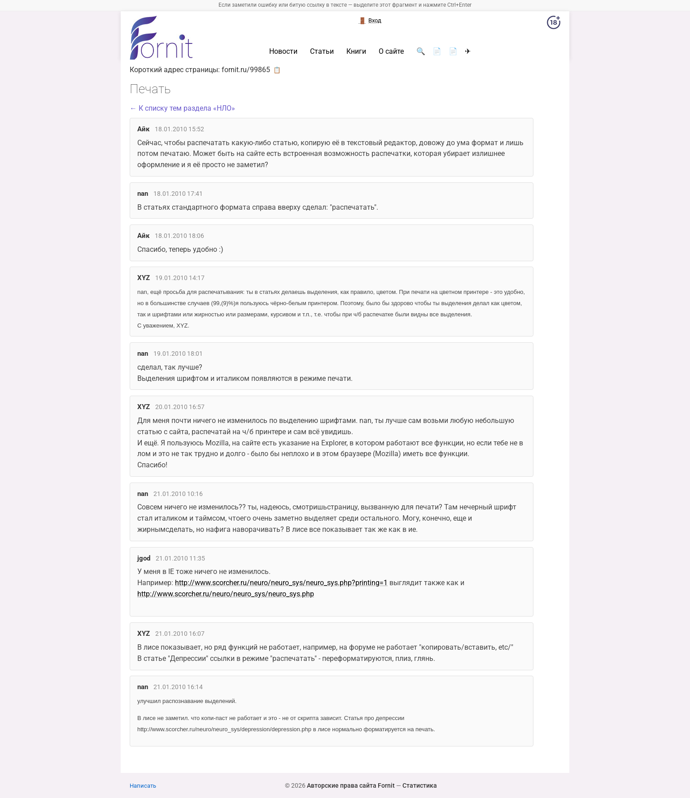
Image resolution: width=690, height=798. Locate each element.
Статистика (419, 785)
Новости (283, 51)
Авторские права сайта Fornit (351, 785)
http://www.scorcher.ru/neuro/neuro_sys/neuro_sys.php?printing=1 (281, 582)
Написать (143, 785)
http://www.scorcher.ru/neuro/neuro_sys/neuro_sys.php (225, 594)
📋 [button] (277, 69)
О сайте (391, 51)
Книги (356, 51)
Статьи (322, 51)
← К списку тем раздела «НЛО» (182, 108)
